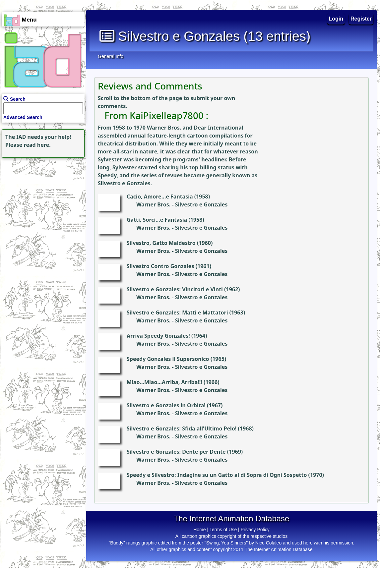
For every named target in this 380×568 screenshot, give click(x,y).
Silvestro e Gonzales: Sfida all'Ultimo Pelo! (181, 428)
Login (336, 19)
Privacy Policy (255, 529)
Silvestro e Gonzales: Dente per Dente (176, 451)
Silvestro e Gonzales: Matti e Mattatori (177, 312)
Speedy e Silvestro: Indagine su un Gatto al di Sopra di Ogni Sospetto (217, 475)
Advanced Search (22, 117)
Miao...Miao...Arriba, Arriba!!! (164, 382)
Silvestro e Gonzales (201, 204)
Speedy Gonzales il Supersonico (168, 359)
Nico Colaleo (268, 542)
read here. (37, 144)
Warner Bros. (153, 204)
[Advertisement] (41, 200)
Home (199, 529)
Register (361, 19)
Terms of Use (223, 529)
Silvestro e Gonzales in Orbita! (166, 405)
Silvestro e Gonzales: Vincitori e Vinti (175, 289)
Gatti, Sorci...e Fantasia (157, 219)
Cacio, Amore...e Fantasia (160, 196)
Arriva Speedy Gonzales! (158, 335)
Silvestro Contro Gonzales (160, 266)
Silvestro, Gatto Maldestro (161, 243)
